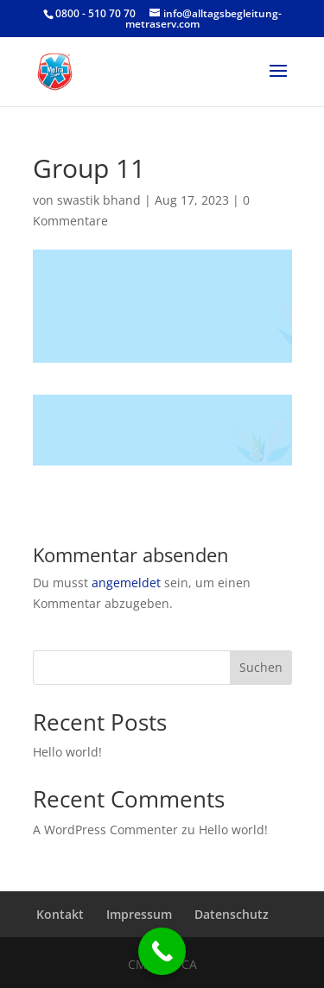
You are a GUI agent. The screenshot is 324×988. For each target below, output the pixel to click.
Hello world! (67, 752)
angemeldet (126, 582)
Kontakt (60, 914)
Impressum (139, 914)
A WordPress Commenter (105, 829)
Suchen (261, 667)
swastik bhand (99, 200)
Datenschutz (231, 914)
